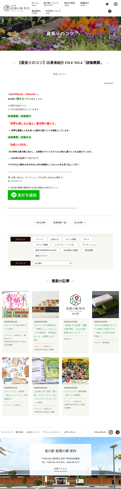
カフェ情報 (71, 239)
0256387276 (16, 181)
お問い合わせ (70, 432)
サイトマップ (7, 432)
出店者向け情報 (71, 250)
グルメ (86, 239)
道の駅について (51, 4)
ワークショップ (89, 245)
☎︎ (9, 181)
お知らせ (55, 239)
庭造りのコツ (41, 256)
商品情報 (89, 250)
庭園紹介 (84, 4)
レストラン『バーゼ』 (65, 245)
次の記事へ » (80, 222)
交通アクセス (60, 468)
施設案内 (36, 12)
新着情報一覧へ (60, 222)
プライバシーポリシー (51, 432)
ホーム (35, 4)
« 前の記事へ (41, 222)
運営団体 (19, 432)
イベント (39, 239)
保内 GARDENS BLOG (46, 250)
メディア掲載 (41, 245)
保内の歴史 (69, 4)
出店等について (53, 12)
